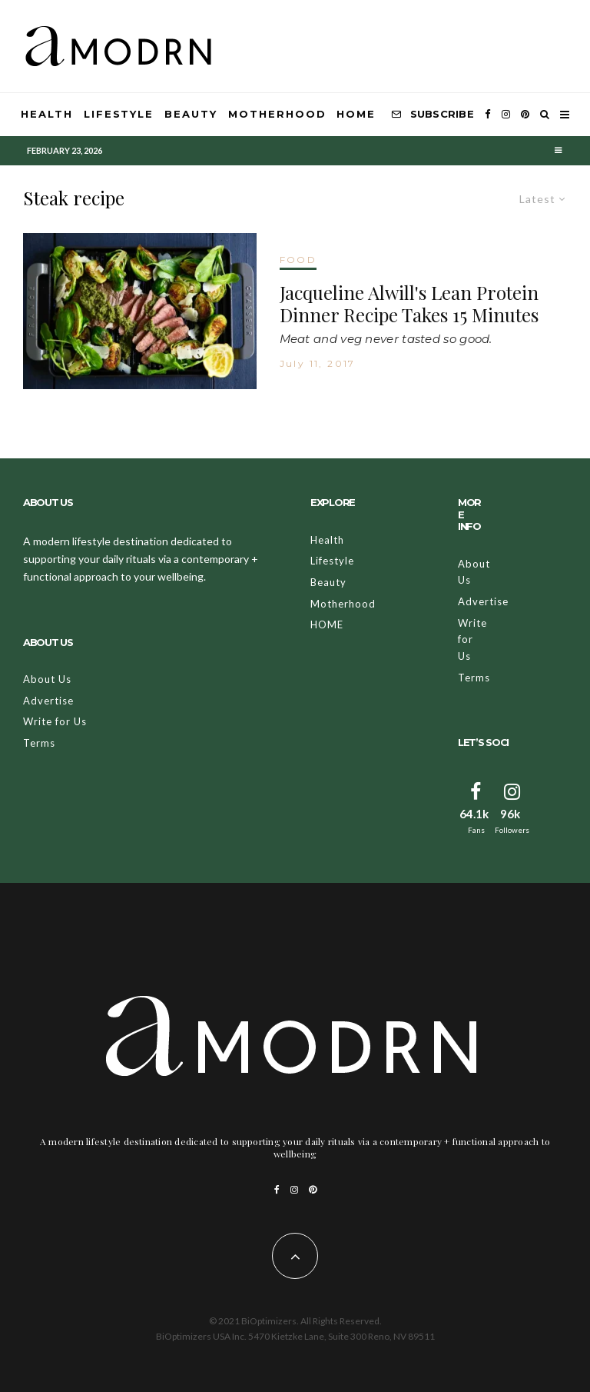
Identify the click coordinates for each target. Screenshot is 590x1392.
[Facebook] (487, 114)
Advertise (48, 700)
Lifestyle (119, 114)
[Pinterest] (525, 114)
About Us (47, 679)
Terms (39, 743)
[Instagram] (505, 114)
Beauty (190, 114)
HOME (356, 114)
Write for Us (55, 721)
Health (47, 114)
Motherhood (277, 114)
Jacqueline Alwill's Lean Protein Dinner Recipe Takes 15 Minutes (409, 303)
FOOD (298, 259)
